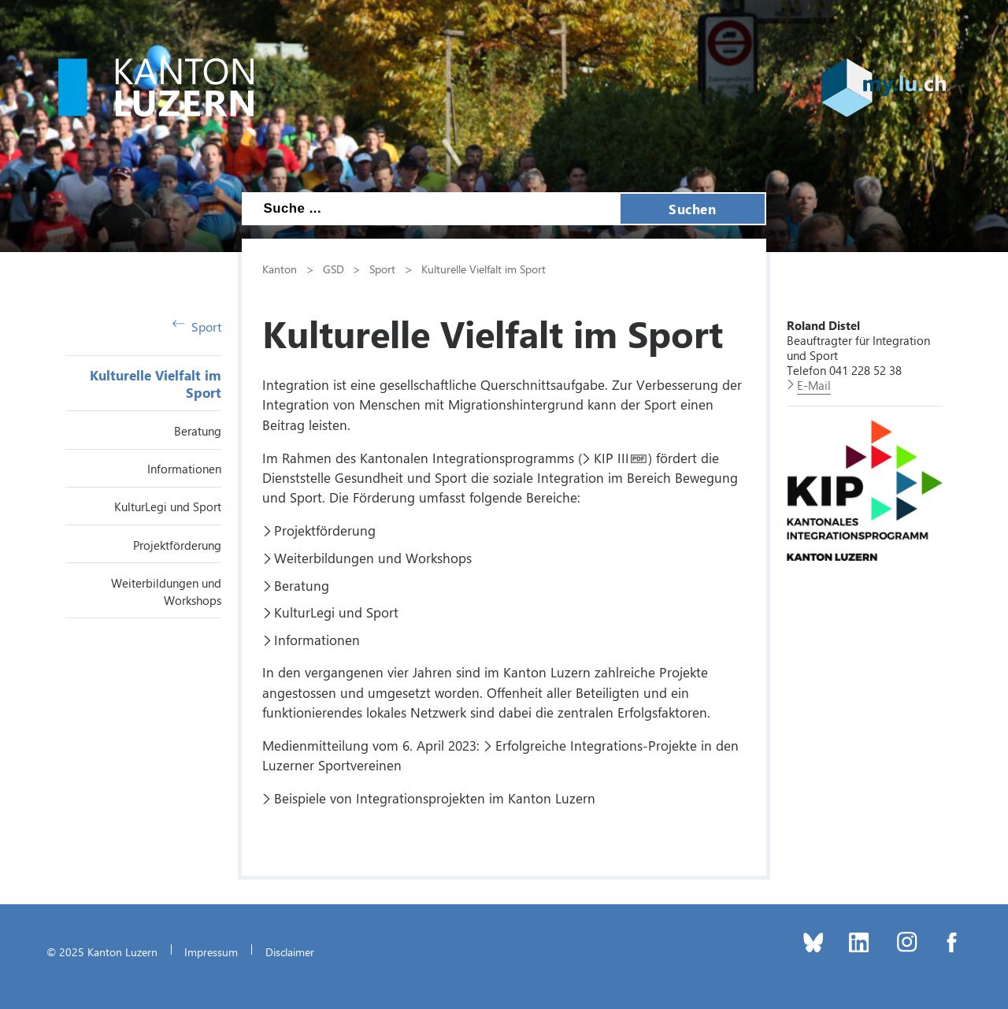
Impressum (211, 951)
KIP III (611, 457)
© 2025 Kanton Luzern (102, 951)
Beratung (197, 431)
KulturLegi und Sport (167, 506)
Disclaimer (289, 951)
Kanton (279, 269)
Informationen (184, 469)
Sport (196, 326)
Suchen (692, 208)
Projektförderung (177, 545)
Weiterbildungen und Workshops (373, 557)
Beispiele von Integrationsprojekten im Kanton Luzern (434, 798)
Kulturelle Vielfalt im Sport (483, 269)
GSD (333, 269)
